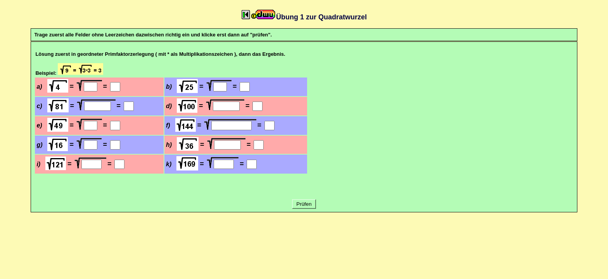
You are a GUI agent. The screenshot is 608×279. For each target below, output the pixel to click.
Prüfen (304, 204)
